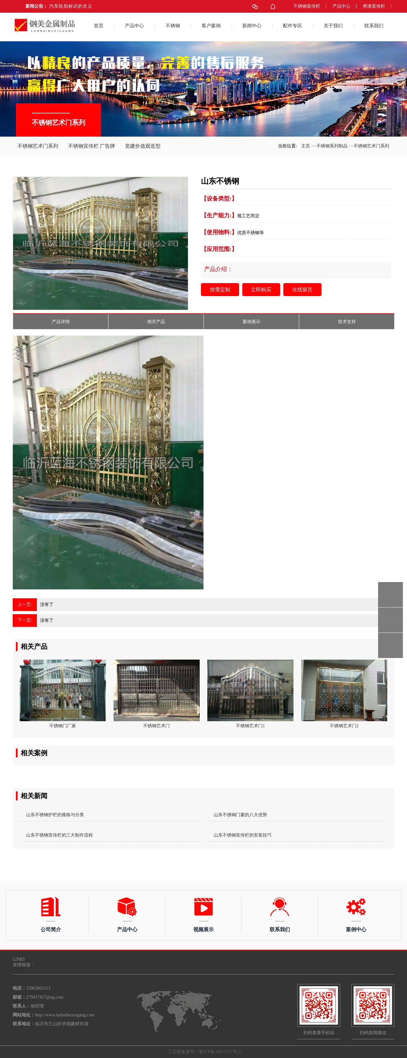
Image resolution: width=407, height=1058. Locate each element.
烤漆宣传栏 (374, 6)
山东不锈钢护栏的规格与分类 (55, 814)
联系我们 (373, 25)
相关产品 (156, 321)
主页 (305, 146)
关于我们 (333, 25)
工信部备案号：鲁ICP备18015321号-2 (204, 1051)
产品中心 (341, 6)
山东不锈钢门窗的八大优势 (240, 814)
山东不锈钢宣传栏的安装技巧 (243, 835)
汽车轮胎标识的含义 (70, 6)
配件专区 (292, 25)
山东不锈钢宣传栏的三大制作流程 (59, 835)
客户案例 (211, 25)
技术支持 (347, 321)
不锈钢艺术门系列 (371, 146)
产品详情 (61, 321)
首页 (98, 25)
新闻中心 (251, 25)
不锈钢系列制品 (332, 146)
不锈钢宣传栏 (306, 6)
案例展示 (251, 321)
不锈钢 (173, 25)
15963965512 (390, 594)
